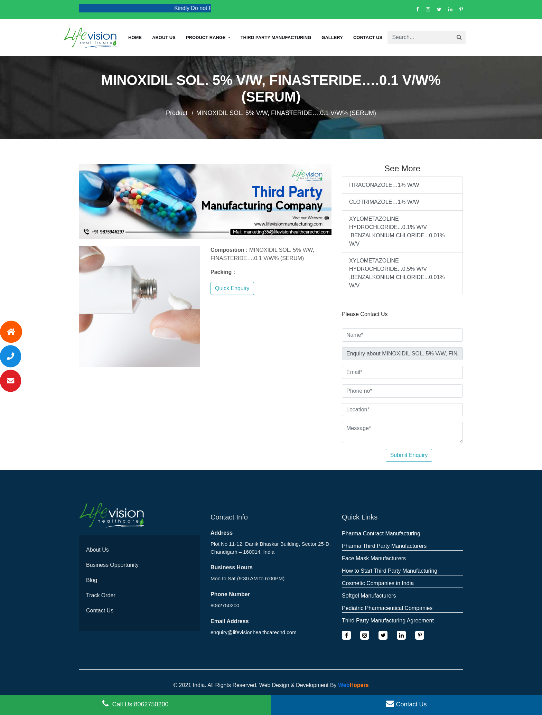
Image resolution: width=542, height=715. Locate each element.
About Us (97, 550)
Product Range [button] (206, 37)
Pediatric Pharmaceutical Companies (387, 608)
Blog (91, 580)
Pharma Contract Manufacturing (381, 533)
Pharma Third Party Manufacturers (384, 546)
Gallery (332, 37)
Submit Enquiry (409, 455)
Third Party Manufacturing (276, 37)
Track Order (100, 595)
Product (176, 112)
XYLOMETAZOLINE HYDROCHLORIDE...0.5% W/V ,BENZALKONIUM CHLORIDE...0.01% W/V (397, 273)
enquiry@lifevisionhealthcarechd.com (254, 632)
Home (135, 37)
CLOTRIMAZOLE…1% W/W (384, 202)
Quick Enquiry (232, 288)
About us (164, 37)
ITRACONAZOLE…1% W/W (384, 185)
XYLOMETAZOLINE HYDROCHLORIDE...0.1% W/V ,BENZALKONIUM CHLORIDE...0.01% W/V (397, 231)
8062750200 (225, 605)
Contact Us (367, 37)
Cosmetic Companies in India (378, 583)
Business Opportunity (112, 565)
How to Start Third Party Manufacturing (389, 571)
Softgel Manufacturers (369, 596)
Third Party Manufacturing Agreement (388, 620)
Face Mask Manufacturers (374, 558)
